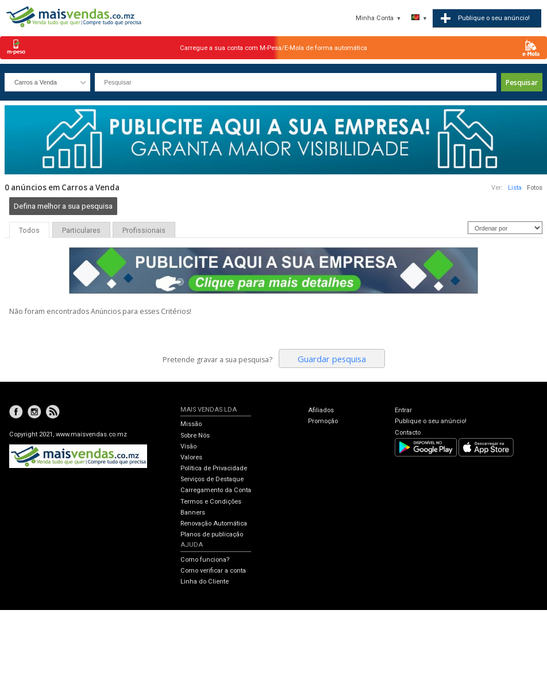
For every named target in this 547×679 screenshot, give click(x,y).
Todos (29, 231)
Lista (515, 187)
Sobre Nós (195, 435)
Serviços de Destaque (212, 479)
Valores (191, 457)
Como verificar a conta (213, 570)
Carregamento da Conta (215, 490)
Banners (192, 512)
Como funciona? (204, 559)
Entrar (403, 410)
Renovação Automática (213, 523)
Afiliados (321, 410)
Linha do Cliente (204, 581)
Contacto (408, 432)
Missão (191, 424)
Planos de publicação (211, 534)
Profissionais (143, 231)
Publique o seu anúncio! (431, 421)
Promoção (323, 421)
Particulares (81, 231)
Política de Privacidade (213, 468)
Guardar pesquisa (332, 359)
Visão (188, 446)
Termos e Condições (210, 501)
